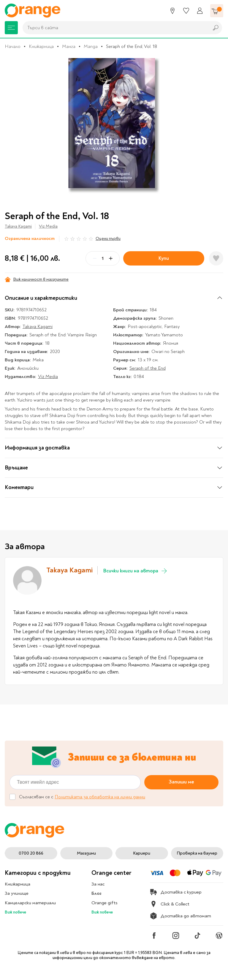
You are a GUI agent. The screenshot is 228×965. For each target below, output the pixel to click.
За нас (97, 884)
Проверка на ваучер (197, 853)
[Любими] (186, 10)
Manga (91, 46)
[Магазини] (172, 10)
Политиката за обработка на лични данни (100, 797)
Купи (164, 258)
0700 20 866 (31, 853)
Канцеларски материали (30, 903)
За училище (16, 893)
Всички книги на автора (135, 570)
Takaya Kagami (18, 226)
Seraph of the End (147, 368)
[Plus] (110, 258)
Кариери (141, 853)
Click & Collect (169, 904)
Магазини (86, 853)
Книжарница (41, 46)
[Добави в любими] (216, 258)
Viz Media (48, 226)
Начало (12, 46)
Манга (68, 46)
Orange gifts (104, 903)
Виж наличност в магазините (37, 279)
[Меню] (11, 27)
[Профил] (200, 10)
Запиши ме (181, 781)
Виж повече (15, 912)
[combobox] (114, 27)
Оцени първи (108, 238)
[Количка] (216, 10)
